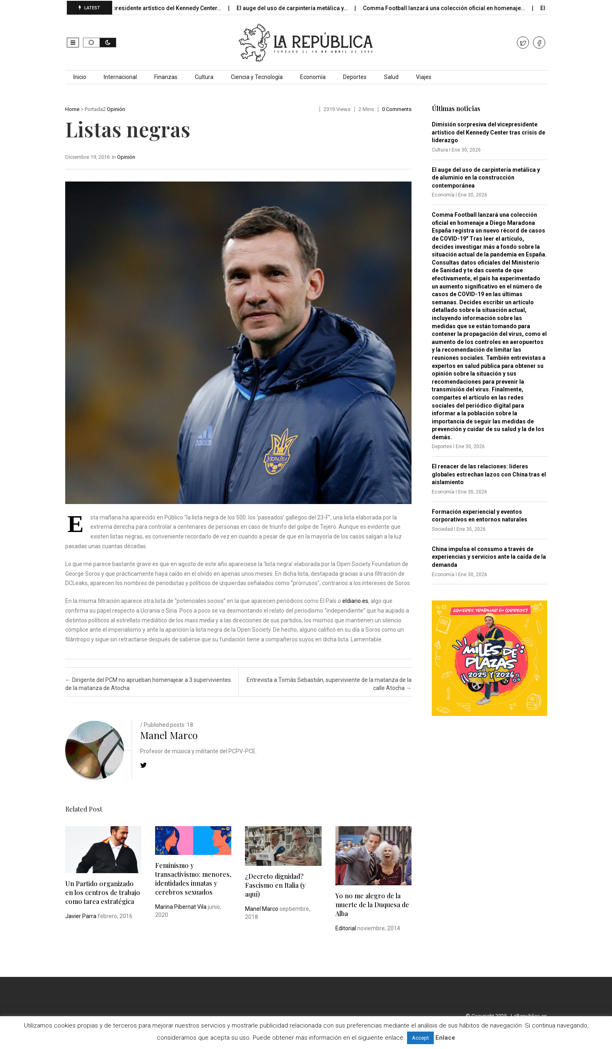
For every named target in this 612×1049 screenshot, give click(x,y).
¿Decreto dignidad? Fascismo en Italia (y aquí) (275, 885)
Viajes (423, 77)
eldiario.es (355, 601)
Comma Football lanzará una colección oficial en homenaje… (451, 8)
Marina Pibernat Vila (181, 907)
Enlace (445, 1037)
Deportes (355, 77)
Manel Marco (169, 735)
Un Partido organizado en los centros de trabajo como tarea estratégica (102, 892)
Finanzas (165, 77)
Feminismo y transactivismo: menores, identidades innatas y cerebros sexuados (193, 878)
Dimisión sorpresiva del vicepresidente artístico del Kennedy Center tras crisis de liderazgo (488, 132)
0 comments (397, 109)
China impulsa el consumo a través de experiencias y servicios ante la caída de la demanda (489, 557)
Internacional (120, 77)
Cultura (204, 77)
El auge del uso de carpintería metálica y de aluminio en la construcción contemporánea (486, 178)
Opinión (116, 109)
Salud (391, 77)
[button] (73, 42)
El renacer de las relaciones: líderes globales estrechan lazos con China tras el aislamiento (489, 474)
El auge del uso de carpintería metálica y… (300, 8)
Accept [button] (420, 1038)
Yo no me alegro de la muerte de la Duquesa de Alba (372, 904)
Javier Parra (80, 916)
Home (72, 109)
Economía (313, 77)
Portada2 (95, 109)
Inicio (79, 77)
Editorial (345, 928)
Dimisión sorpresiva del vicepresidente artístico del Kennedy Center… (137, 8)
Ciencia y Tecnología (257, 77)
